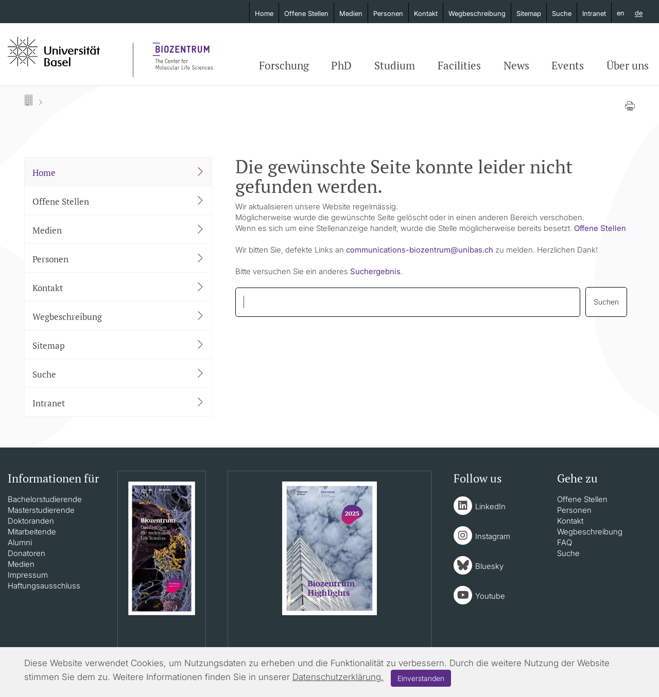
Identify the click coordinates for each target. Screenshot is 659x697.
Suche (561, 13)
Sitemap (528, 13)
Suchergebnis (375, 271)
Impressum (28, 575)
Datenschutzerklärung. (338, 677)
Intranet (594, 13)
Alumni (20, 542)
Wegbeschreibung (477, 13)
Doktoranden (31, 521)
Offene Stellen (306, 13)
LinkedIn (490, 506)
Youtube (490, 596)
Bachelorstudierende (45, 499)
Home (264, 13)
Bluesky (489, 566)
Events (567, 65)
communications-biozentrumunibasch (419, 250)
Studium (394, 65)
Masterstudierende (41, 510)
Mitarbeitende (32, 532)
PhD (341, 65)
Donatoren (26, 553)
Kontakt (426, 13)
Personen (388, 13)
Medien (350, 13)
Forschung (284, 65)
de (639, 13)
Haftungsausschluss (44, 586)
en (621, 13)
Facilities (459, 65)
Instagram (492, 536)
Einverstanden (420, 678)
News (516, 65)
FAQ (564, 542)
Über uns (627, 65)
